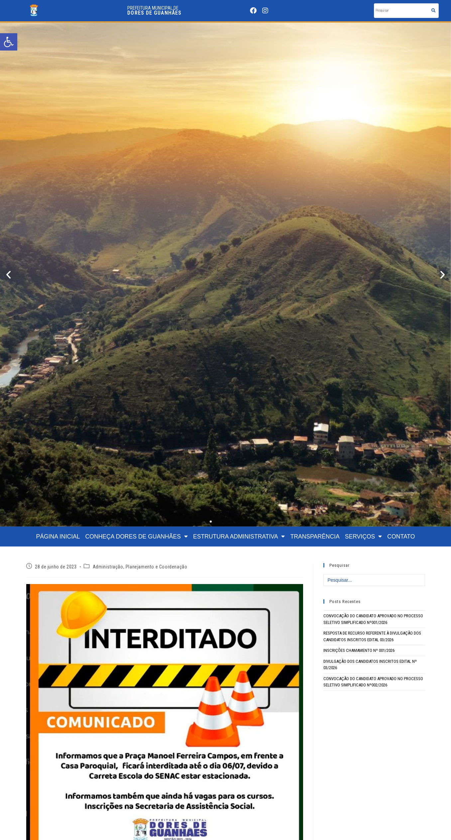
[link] (8, 42)
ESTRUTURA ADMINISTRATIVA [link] (239, 536)
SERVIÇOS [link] (363, 536)
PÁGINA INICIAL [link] (58, 536)
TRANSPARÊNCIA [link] (314, 536)
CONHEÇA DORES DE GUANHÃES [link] (136, 536)
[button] (8, 275)
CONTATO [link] (401, 536)
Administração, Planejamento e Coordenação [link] (140, 566)
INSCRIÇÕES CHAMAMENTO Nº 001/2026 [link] (359, 650)
